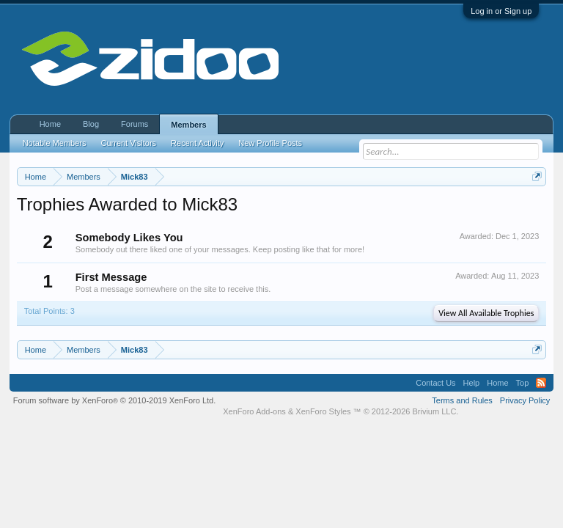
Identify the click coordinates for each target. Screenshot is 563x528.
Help (471, 382)
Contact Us (435, 382)
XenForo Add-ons (254, 411)
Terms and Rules (462, 400)
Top (522, 382)
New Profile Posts (270, 143)
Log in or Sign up (501, 11)
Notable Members (55, 143)
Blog (91, 124)
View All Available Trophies (486, 313)
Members (188, 124)
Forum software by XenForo (114, 400)
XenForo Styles (322, 411)
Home (50, 124)
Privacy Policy (525, 400)
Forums (134, 124)
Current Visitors (129, 143)
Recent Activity (197, 143)
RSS (541, 383)
